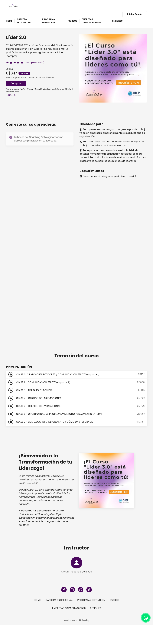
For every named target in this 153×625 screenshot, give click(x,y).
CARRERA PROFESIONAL (59, 600)
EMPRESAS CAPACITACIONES (69, 608)
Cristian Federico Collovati (76, 571)
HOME (37, 600)
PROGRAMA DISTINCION (91, 600)
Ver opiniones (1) (34, 62)
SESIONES (95, 608)
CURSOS (114, 600)
